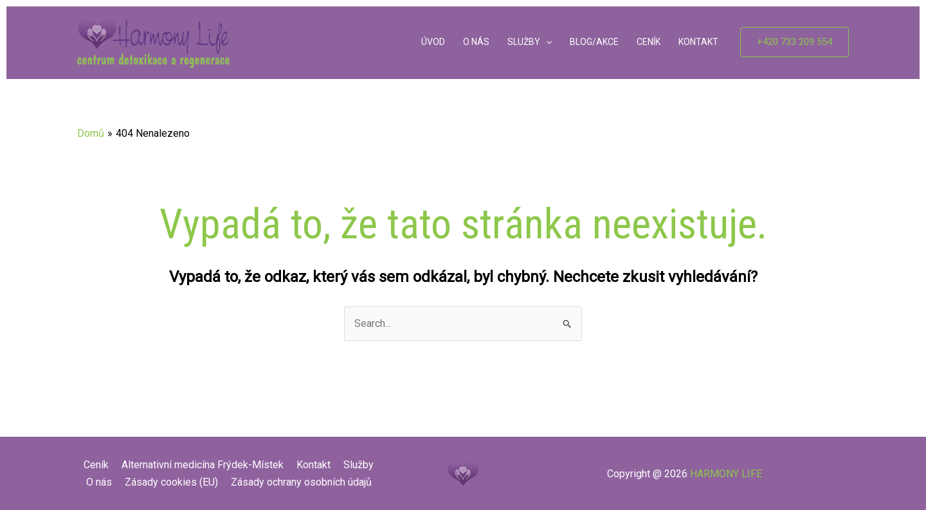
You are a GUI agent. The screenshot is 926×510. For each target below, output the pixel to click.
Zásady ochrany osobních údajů (301, 482)
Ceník (96, 465)
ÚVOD (433, 42)
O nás (99, 482)
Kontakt (313, 465)
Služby (358, 465)
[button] (794, 42)
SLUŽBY (529, 42)
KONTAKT (698, 42)
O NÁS (476, 42)
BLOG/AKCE (594, 42)
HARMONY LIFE (726, 474)
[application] (546, 42)
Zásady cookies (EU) (171, 482)
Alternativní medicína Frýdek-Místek (203, 465)
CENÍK (648, 42)
